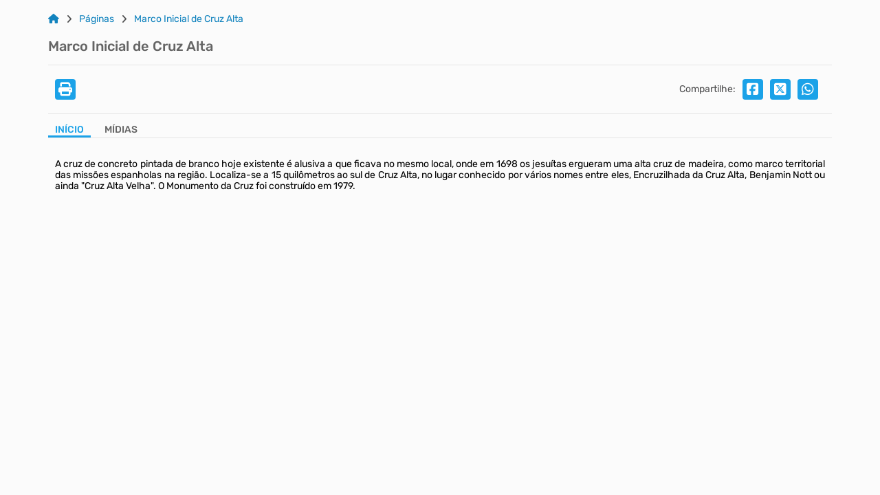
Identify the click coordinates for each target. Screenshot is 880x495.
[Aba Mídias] (121, 131)
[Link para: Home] (53, 19)
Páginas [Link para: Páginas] (96, 19)
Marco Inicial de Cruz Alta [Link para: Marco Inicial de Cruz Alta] (188, 19)
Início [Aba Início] (69, 129)
